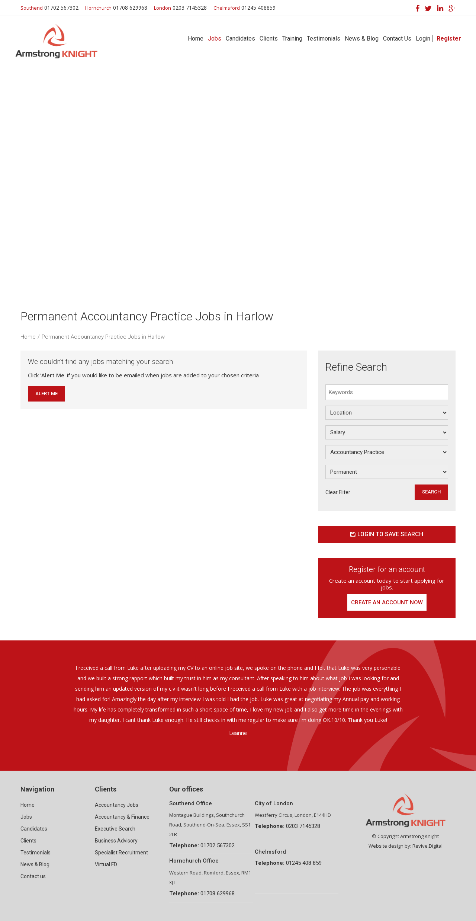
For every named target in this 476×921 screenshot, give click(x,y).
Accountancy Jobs (116, 805)
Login (423, 38)
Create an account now (387, 602)
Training (292, 38)
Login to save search (386, 534)
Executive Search (115, 829)
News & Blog (362, 38)
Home (195, 38)
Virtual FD (106, 864)
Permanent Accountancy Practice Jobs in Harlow (103, 336)
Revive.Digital (427, 845)
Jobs (214, 38)
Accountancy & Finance (122, 817)
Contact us (33, 876)
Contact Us (397, 38)
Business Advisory (116, 841)
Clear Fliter (337, 492)
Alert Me (46, 393)
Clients (269, 38)
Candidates (240, 38)
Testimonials (323, 38)
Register (449, 38)
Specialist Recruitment (121, 853)
